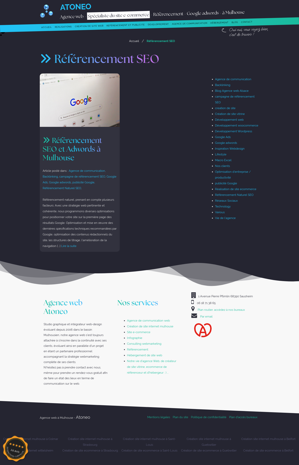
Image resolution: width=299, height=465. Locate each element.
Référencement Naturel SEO (62, 188)
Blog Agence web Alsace (232, 90)
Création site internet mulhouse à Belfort (268, 439)
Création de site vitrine (230, 113)
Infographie (134, 337)
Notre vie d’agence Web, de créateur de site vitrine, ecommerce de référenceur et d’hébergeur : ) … (151, 366)
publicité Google (83, 182)
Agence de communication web (148, 320)
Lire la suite (68, 246)
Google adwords (60, 182)
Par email (206, 316)
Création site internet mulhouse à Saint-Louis (149, 441)
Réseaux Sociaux (226, 200)
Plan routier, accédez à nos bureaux (221, 309)
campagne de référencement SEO (82, 176)
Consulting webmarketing (144, 343)
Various (220, 212)
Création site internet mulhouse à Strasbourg (90, 441)
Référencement (137, 349)
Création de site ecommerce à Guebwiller (209, 450)
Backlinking (50, 176)
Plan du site (180, 417)
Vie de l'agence (225, 218)
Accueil (134, 41)
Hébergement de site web (144, 355)
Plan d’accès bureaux (243, 417)
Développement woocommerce (236, 125)
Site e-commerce (138, 332)
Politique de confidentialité (208, 417)
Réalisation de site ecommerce (235, 189)
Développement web (229, 119)
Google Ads (223, 137)
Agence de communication (87, 170)
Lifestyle (220, 154)
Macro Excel (223, 160)
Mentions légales (158, 417)
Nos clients (222, 166)
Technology (223, 206)
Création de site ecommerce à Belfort (268, 450)
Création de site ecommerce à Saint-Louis (149, 450)
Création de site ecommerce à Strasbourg (90, 450)
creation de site (225, 108)
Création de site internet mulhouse (150, 326)
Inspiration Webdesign (230, 148)
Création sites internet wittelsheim (30, 450)
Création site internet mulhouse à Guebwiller (209, 441)
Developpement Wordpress (233, 131)
